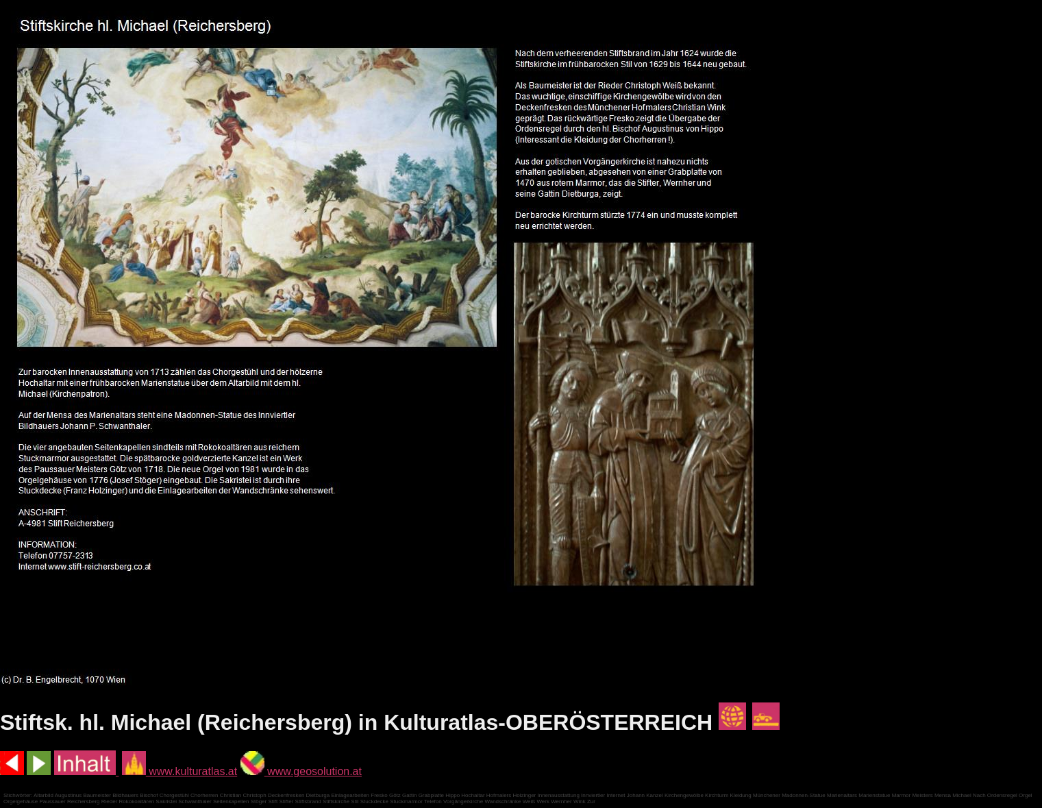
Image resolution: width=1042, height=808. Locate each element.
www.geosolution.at (301, 771)
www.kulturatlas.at (179, 771)
